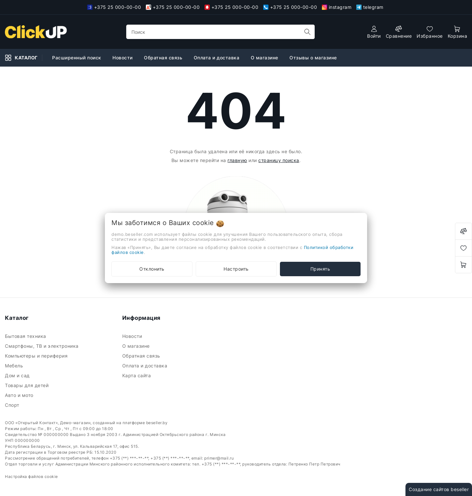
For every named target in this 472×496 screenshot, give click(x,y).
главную (237, 160)
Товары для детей (27, 385)
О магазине (265, 57)
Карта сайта (137, 375)
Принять (320, 269)
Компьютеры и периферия (37, 356)
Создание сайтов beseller (439, 489)
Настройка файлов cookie (31, 476)
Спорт (13, 405)
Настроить (236, 269)
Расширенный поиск (77, 57)
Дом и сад (18, 375)
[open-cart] (457, 32)
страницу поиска (278, 160)
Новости (123, 57)
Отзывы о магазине (313, 57)
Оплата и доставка (217, 57)
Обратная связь (164, 57)
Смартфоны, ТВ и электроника (42, 346)
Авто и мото (20, 395)
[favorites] (430, 32)
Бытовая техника (26, 336)
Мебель (15, 365)
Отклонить (152, 269)
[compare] (399, 32)
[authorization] (374, 32)
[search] (307, 32)
